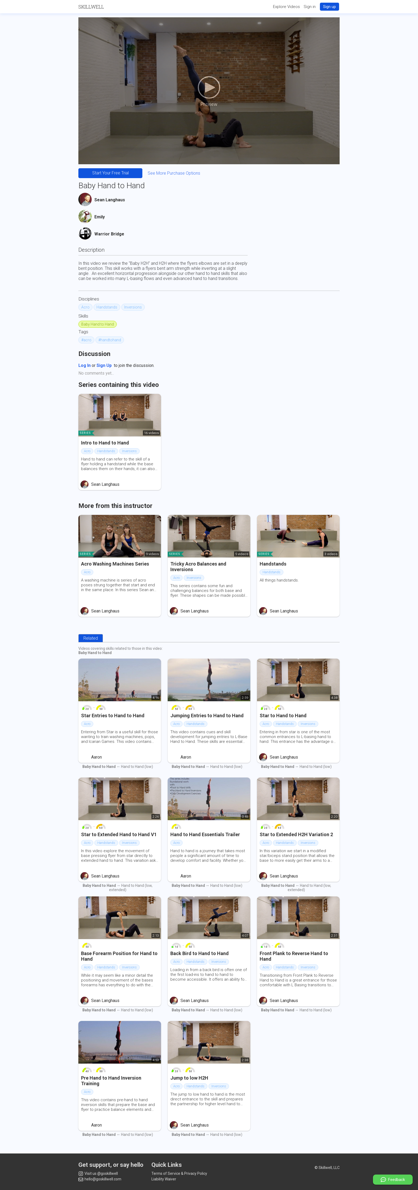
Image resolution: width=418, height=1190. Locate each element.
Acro (85, 307)
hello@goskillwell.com (99, 1179)
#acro (86, 340)
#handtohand (109, 340)
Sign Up (104, 365)
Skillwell (91, 6)
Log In (84, 365)
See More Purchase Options (174, 173)
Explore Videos (286, 6)
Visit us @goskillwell (98, 1173)
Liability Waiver (163, 1179)
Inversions (133, 307)
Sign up (329, 6)
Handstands (107, 307)
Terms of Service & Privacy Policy (179, 1173)
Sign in (310, 6)
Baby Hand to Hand (97, 324)
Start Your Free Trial (110, 172)
